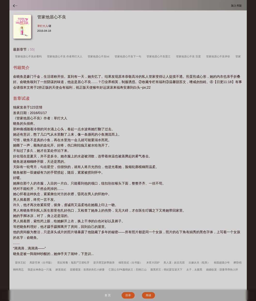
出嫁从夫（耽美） (199, 262)
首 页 (108, 295)
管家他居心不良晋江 (159, 56)
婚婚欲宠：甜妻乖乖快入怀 (222, 269)
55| (32, 49)
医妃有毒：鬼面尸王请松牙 (73, 262)
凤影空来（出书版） (42, 262)
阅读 (148, 295)
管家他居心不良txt (99, 56)
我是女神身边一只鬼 (40, 269)
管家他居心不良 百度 (189, 56)
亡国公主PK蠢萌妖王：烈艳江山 (128, 269)
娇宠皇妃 (60, 269)
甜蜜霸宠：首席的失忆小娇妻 (87, 269)
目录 (128, 295)
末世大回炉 (153, 262)
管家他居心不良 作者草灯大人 (65, 56)
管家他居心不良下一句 (129, 56)
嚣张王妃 (20, 262)
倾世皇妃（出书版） (130, 262)
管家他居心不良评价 (219, 56)
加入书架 (237, 5)
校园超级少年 (222, 262)
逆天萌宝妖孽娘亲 (104, 262)
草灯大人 (42, 25)
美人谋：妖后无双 (174, 262)
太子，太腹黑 (194, 269)
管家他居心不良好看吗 (29, 56)
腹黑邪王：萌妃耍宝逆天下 (166, 269)
